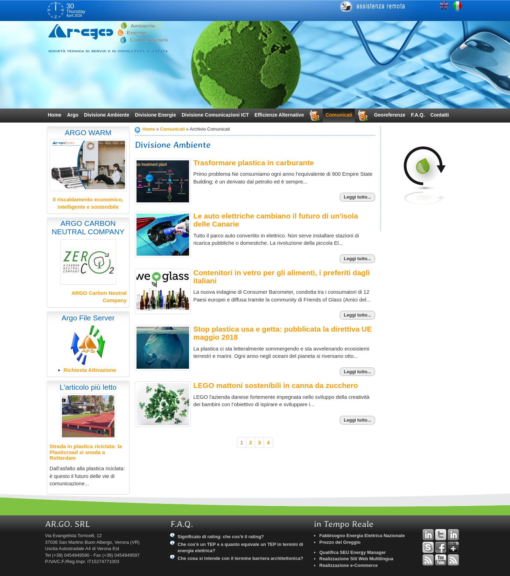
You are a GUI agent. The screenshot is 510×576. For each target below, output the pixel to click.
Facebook (440, 547)
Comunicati (339, 115)
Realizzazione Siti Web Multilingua (356, 558)
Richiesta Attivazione (90, 370)
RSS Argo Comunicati (453, 559)
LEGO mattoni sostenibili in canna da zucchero (275, 385)
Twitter (440, 534)
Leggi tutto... (357, 197)
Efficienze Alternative (279, 115)
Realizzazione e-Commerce (348, 565)
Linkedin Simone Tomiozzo (453, 534)
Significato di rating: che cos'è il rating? (220, 536)
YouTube (440, 559)
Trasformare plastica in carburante (253, 163)
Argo (72, 115)
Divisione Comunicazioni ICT (215, 115)
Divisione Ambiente (106, 115)
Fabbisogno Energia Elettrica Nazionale (362, 535)
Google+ (453, 547)
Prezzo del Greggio (340, 542)
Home (55, 115)
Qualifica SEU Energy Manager (352, 552)
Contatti (440, 115)
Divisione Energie (155, 115)
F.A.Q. (418, 115)
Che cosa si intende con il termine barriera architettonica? (240, 558)
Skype (428, 547)
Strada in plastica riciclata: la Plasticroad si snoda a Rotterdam (86, 452)
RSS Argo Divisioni (428, 559)
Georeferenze (389, 115)
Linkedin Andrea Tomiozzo (428, 534)
